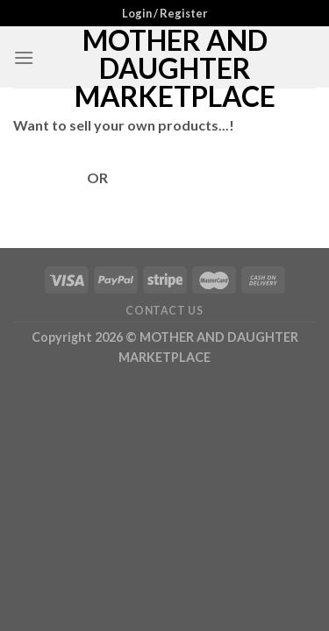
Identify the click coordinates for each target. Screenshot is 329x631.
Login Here (50, 177)
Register (138, 177)
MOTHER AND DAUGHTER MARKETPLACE (175, 68)
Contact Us (164, 310)
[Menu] (23, 57)
